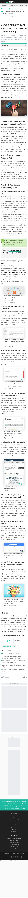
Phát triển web (13, 5)
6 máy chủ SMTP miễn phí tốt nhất (12, 654)
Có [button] (10, 641)
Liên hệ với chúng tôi (14, 827)
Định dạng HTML (14, 846)
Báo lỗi (14, 829)
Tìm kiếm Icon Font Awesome (14, 838)
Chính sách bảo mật (14, 821)
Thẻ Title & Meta (14, 840)
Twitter (6, 808)
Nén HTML (14, 848)
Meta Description (17, 272)
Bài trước (5, 677)
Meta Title (8, 272)
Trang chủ (4, 5)
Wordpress (23, 5)
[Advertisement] (14, 19)
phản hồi (3, 806)
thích (16, 804)
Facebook (24, 806)
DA (14, 646)
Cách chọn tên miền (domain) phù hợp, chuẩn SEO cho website (12, 253)
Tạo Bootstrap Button (14, 844)
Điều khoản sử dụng (14, 819)
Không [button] (19, 641)
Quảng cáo (14, 831)
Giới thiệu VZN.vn (14, 817)
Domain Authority (7, 646)
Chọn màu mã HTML (14, 842)
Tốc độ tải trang (16, 526)
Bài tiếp (23, 677)
